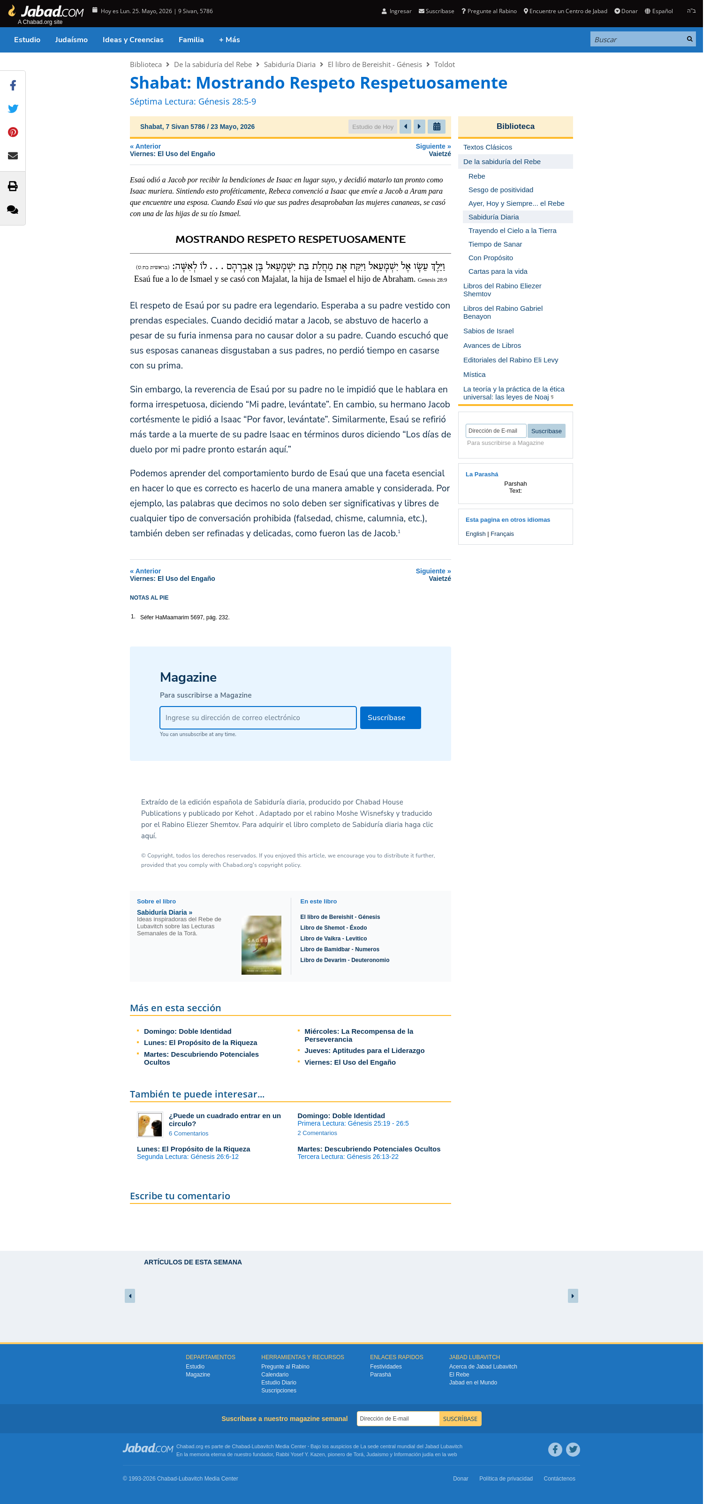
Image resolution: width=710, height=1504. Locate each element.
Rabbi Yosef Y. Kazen (300, 1454)
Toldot (444, 64)
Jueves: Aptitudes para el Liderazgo (365, 1050)
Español (658, 11)
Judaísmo (71, 40)
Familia (191, 40)
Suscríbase (436, 11)
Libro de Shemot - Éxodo (334, 928)
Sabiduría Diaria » (164, 912)
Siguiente (404, 150)
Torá (358, 1454)
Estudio (27, 40)
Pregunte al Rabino (488, 11)
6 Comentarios (189, 1133)
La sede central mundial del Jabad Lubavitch (412, 1446)
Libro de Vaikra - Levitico (334, 938)
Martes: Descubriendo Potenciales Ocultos (369, 1149)
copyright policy (279, 865)
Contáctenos (559, 1478)
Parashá (380, 1374)
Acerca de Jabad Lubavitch (483, 1366)
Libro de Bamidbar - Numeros (340, 949)
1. (133, 616)
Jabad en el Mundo (473, 1382)
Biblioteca (146, 64)
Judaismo (377, 1454)
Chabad (241, 1446)
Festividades (385, 1366)
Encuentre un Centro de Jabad (565, 11)
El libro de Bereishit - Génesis (375, 64)
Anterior (238, 150)
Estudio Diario (278, 1382)
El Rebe (459, 1374)
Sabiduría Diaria (290, 64)
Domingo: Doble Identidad (188, 1031)
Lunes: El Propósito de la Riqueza (200, 1042)
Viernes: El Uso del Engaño (350, 1062)
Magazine (198, 1374)
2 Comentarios (318, 1132)
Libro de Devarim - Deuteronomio (345, 960)
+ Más (229, 40)
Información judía (414, 1454)
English (476, 533)
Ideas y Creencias (133, 40)
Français (502, 533)
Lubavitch (263, 1446)
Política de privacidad (506, 1478)
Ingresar (397, 11)
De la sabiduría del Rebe (213, 64)
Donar (626, 11)
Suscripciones (278, 1390)
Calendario (274, 1374)
